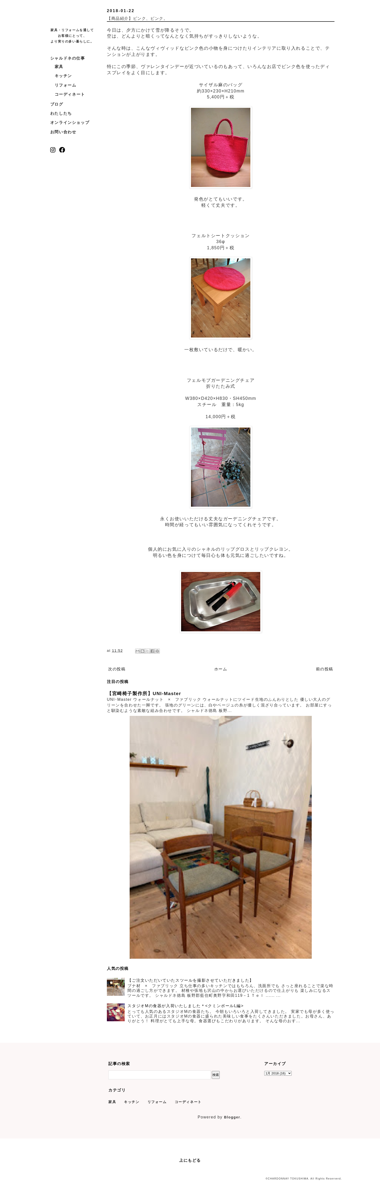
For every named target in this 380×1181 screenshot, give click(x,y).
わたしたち (61, 113)
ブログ (56, 104)
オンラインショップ (69, 122)
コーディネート (70, 94)
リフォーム (65, 85)
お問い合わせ (63, 132)
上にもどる (190, 1160)
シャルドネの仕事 (67, 58)
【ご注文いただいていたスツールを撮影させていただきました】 (190, 980)
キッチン (63, 76)
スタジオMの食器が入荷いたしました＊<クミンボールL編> (185, 1006)
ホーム (220, 669)
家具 (59, 67)
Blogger (232, 1117)
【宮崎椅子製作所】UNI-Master (144, 693)
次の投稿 (116, 669)
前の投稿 (324, 669)
